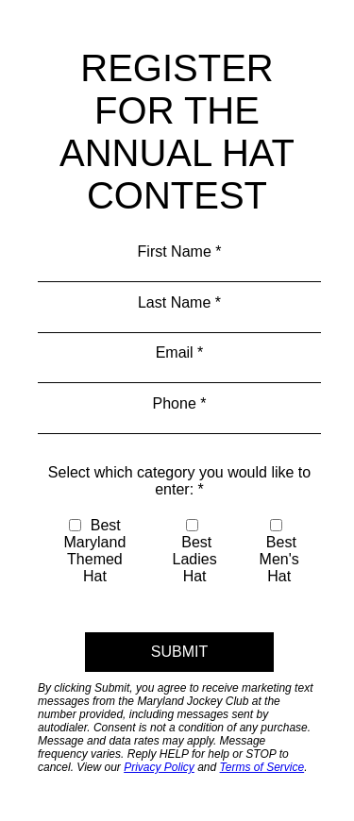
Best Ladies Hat (195, 551)
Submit (179, 652)
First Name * (180, 251)
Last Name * (179, 302)
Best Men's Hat (279, 551)
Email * (180, 352)
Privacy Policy (159, 767)
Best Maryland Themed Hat (95, 550)
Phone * (180, 403)
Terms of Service (262, 767)
